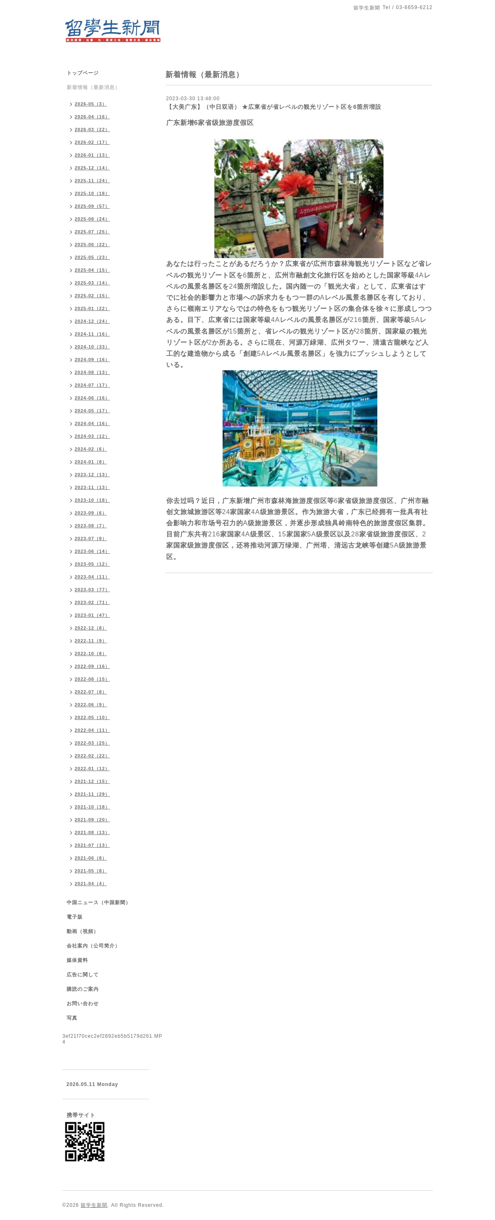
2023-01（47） (92, 615)
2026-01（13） (92, 155)
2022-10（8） (91, 653)
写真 (72, 1018)
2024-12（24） (92, 321)
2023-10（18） (92, 500)
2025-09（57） (92, 206)
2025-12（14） (92, 167)
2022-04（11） (92, 730)
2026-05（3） (91, 103)
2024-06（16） (92, 397)
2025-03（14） (92, 282)
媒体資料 (77, 960)
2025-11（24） (92, 180)
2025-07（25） (92, 231)
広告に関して (83, 975)
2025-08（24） (92, 218)
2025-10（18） (92, 193)
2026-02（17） (92, 142)
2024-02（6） (91, 449)
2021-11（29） (92, 794)
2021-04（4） (91, 883)
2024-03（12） (92, 436)
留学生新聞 (94, 1205)
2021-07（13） (92, 845)
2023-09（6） (91, 512)
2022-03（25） (92, 742)
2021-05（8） (91, 870)
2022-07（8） (91, 691)
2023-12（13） (92, 474)
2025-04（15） (92, 270)
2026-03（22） (92, 129)
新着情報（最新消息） (93, 87)
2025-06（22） (92, 244)
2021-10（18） (92, 806)
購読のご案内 (83, 989)
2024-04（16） (92, 423)
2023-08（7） (91, 525)
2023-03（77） (92, 589)
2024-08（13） (92, 372)
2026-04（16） (92, 116)
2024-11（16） (92, 333)
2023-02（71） (92, 602)
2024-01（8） (91, 461)
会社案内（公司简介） (93, 946)
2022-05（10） (92, 717)
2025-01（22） (92, 308)
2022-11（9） (91, 640)
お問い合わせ (83, 1003)
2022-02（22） (92, 755)
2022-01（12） (92, 768)
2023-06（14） (92, 551)
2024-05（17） (92, 410)
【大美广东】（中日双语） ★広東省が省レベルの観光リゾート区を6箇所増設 (274, 106)
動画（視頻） (83, 931)
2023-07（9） (91, 538)
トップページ (83, 73)
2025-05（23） (92, 257)
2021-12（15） (92, 781)
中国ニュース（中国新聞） (99, 902)
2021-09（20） (92, 819)
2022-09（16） (92, 666)
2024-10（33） (92, 346)
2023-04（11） (92, 576)
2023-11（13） (92, 487)
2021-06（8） (91, 858)
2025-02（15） (92, 295)
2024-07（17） (92, 385)
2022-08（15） (92, 679)
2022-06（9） (91, 704)
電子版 (75, 917)
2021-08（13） (92, 832)
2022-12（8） (91, 627)
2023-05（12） (92, 564)
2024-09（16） (92, 359)
